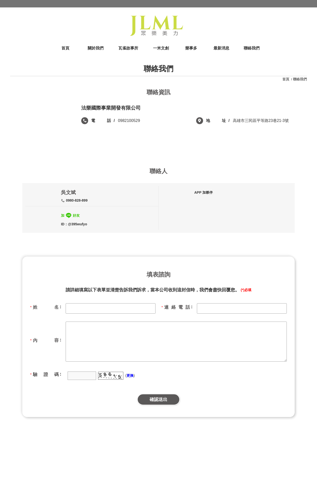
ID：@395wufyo (74, 224)
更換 (130, 375)
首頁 (286, 79)
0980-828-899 (76, 200)
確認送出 (158, 399)
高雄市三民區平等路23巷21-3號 (261, 120)
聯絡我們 (300, 79)
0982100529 (129, 120)
